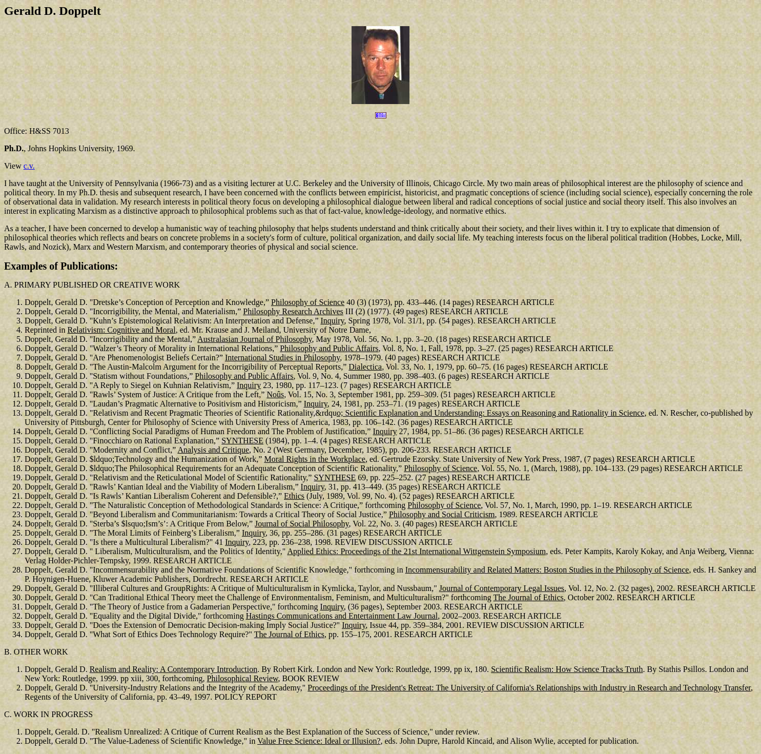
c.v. (29, 165)
